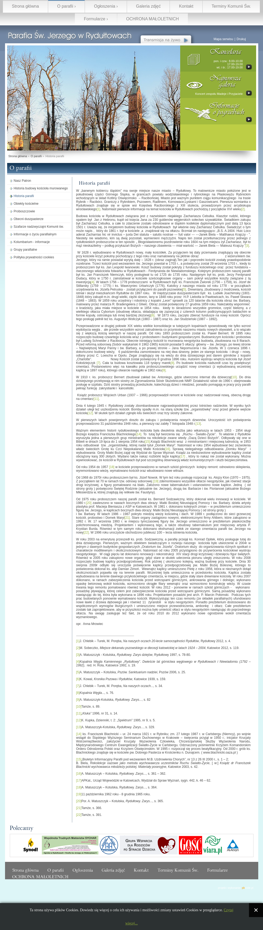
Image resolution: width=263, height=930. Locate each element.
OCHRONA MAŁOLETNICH (152, 19)
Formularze (94, 19)
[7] (98, 363)
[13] (198, 424)
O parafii (65, 6)
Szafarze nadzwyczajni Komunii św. (39, 226)
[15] (147, 441)
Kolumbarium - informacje (32, 242)
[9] (163, 370)
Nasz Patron (22, 181)
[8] (172, 363)
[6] (152, 315)
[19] (155, 481)
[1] (98, 209)
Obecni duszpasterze (29, 219)
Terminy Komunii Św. (231, 6)
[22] (86, 532)
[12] (90, 413)
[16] (167, 449)
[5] (184, 289)
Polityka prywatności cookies (34, 257)
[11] (96, 399)
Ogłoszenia (104, 6)
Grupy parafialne (25, 249)
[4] (92, 282)
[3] (247, 245)
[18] (111, 467)
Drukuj (241, 39)
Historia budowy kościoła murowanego (41, 188)
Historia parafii (24, 196)
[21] (127, 518)
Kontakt (186, 6)
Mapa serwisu (223, 39)
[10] (234, 377)
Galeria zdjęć (148, 6)
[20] (89, 503)
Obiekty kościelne (26, 203)
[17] (182, 456)
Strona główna (25, 6)
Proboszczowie (24, 211)
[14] (138, 434)
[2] (242, 209)
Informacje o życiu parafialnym (35, 234)
